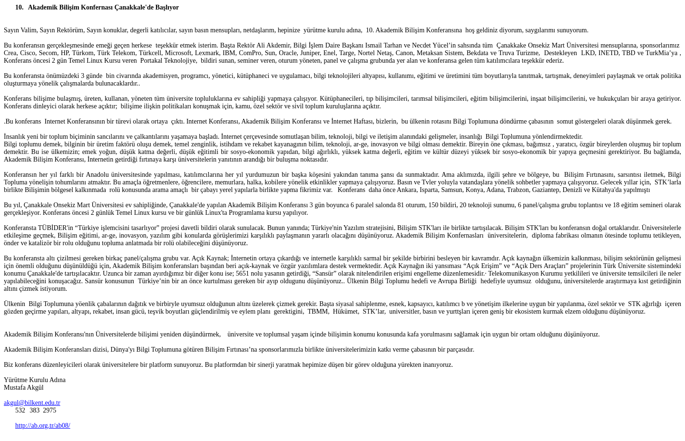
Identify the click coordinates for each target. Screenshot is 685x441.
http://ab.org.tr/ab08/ (42, 425)
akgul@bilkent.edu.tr (32, 402)
